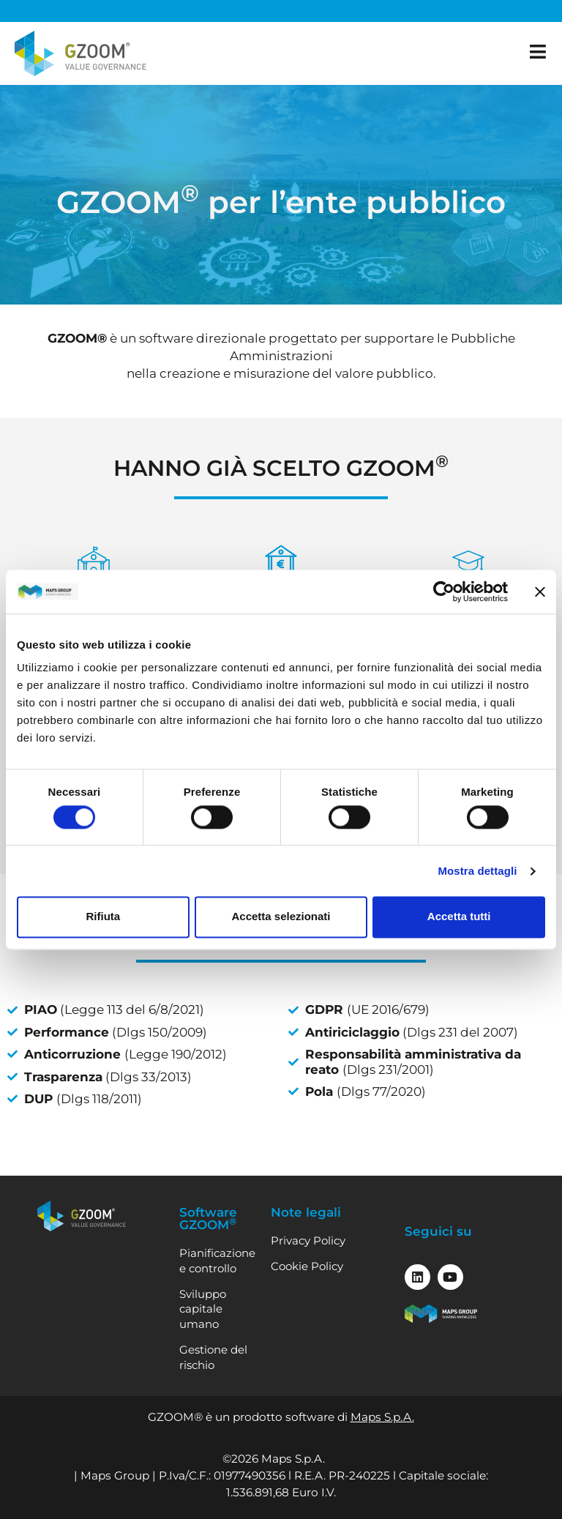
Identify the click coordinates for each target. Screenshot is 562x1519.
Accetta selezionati (280, 917)
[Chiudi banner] (540, 591)
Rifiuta (103, 917)
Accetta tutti (459, 917)
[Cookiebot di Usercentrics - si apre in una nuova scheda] (444, 591)
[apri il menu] (538, 51)
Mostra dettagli (477, 871)
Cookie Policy (307, 1266)
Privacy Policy (308, 1240)
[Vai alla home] (80, 53)
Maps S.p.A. (382, 1417)
